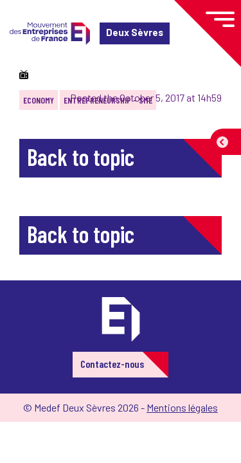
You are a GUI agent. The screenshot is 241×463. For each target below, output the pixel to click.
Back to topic (80, 156)
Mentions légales (182, 407)
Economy (38, 100)
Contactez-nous (112, 364)
